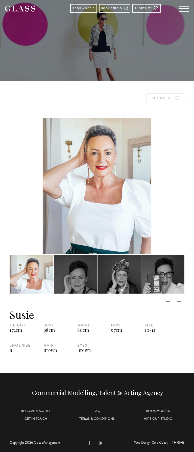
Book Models (83, 8)
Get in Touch (36, 418)
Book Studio (114, 8)
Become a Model (36, 410)
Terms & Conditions (97, 418)
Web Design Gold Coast (151, 442)
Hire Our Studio (158, 418)
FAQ (96, 410)
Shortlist (147, 8)
